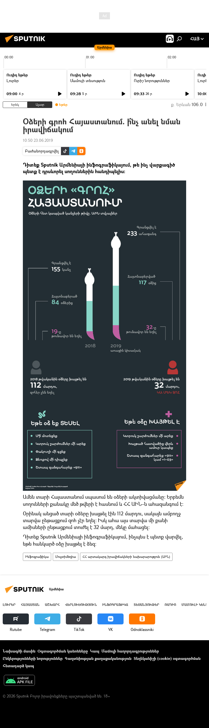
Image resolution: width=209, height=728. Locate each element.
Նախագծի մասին (19, 651)
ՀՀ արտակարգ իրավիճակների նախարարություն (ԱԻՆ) (126, 556)
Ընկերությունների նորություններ (33, 658)
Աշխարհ (52, 604)
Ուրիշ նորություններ (152, 80)
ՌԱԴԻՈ (170, 604)
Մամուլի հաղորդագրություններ (130, 651)
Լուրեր (13, 80)
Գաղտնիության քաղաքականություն (98, 658)
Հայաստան (30, 604)
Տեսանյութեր (146, 604)
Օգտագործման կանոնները (63, 651)
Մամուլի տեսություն (87, 80)
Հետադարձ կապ (18, 665)
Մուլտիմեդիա (65, 556)
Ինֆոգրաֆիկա (37, 556)
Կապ (94, 651)
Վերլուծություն (81, 604)
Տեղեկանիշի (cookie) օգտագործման (167, 658)
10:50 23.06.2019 (38, 140)
